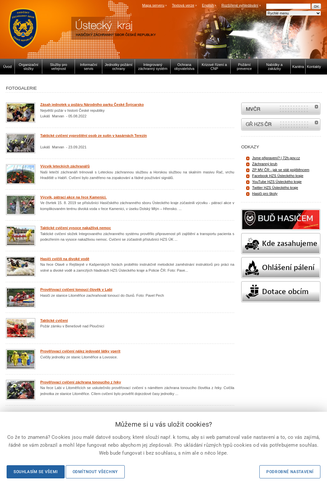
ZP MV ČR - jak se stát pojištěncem (280, 170)
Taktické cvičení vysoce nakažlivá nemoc (75, 228)
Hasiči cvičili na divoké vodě (64, 259)
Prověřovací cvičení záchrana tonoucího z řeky (80, 382)
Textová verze (183, 5)
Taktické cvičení (54, 320)
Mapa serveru (153, 5)
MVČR (280, 109)
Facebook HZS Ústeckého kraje (277, 176)
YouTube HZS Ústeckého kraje (277, 182)
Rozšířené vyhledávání (239, 5)
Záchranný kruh (264, 164)
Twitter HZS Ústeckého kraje (275, 188)
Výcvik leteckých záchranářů (65, 166)
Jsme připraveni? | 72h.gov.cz (276, 158)
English (208, 5)
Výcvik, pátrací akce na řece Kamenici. (73, 197)
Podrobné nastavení (289, 472)
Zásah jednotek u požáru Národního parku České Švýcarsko (92, 104)
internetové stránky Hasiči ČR (280, 124)
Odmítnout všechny (95, 472)
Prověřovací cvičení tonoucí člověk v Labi (76, 289)
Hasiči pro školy (265, 194)
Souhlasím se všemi (36, 472)
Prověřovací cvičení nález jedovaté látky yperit (80, 351)
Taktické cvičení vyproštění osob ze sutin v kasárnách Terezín (93, 135)
